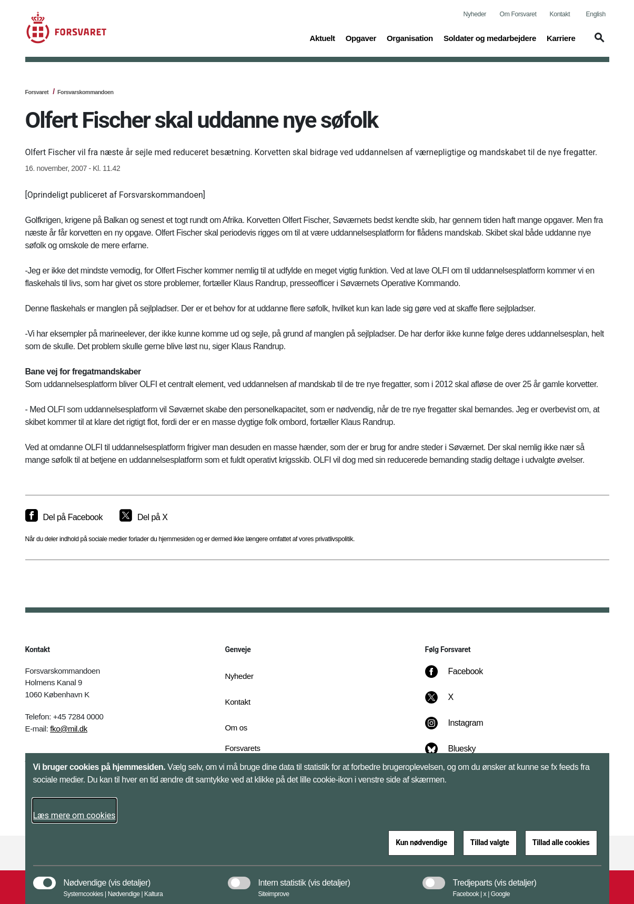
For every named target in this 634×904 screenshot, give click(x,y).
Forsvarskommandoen (85, 92)
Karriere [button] (561, 37)
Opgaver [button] (361, 37)
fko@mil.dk (68, 728)
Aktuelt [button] (322, 37)
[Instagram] (461, 728)
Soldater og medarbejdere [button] (490, 37)
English (596, 14)
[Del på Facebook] (64, 517)
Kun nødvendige (421, 842)
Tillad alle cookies (561, 842)
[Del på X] (143, 517)
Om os (236, 727)
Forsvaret (37, 92)
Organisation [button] (410, 37)
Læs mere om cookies (74, 815)
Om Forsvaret (518, 14)
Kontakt (560, 14)
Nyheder (475, 14)
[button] (597, 42)
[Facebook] (460, 676)
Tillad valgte (489, 842)
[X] (450, 702)
